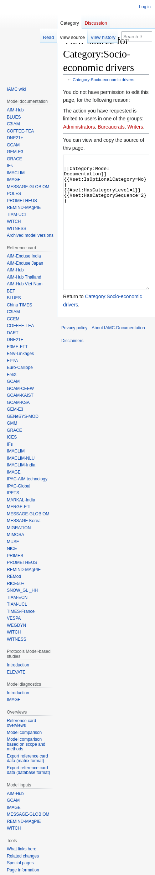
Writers (135, 127)
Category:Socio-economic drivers (103, 79)
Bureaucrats (111, 127)
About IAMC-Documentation (118, 354)
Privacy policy (74, 354)
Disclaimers (72, 367)
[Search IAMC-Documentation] (136, 36)
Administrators (79, 127)
